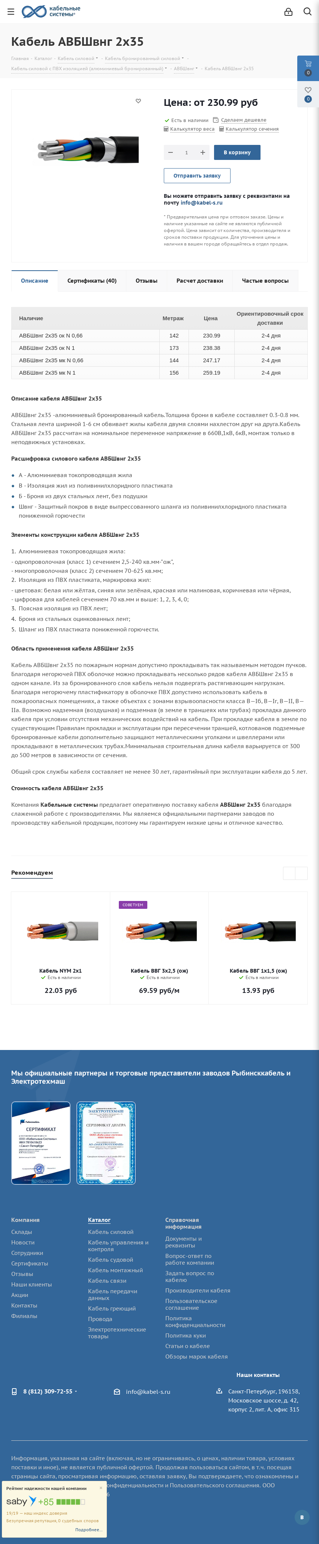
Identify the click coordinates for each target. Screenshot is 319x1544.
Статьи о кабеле (187, 1346)
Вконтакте (302, 1517)
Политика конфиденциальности (195, 1322)
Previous (289, 873)
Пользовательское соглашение (191, 1304)
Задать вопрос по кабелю (189, 1276)
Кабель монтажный (115, 1270)
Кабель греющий (112, 1308)
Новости (22, 1242)
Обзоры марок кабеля (196, 1356)
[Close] (101, 1488)
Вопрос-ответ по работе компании (189, 1259)
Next (301, 873)
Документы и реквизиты (183, 1242)
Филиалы (24, 1316)
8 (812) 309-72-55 (47, 1391)
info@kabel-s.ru (202, 202)
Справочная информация (183, 1223)
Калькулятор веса (192, 129)
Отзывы (22, 1273)
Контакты (24, 1305)
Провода (100, 1319)
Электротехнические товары (117, 1333)
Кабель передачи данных (112, 1294)
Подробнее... (89, 1529)
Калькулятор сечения (252, 129)
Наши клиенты (31, 1284)
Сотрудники (27, 1252)
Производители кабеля (198, 1290)
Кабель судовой (110, 1259)
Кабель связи (107, 1280)
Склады (21, 1231)
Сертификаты (29, 1263)
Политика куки (185, 1335)
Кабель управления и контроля (118, 1246)
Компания (25, 1219)
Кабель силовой (110, 1231)
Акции (19, 1294)
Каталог (99, 1219)
